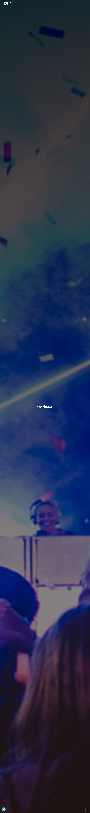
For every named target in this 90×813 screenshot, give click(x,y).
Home (38, 3)
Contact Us (83, 3)
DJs (42, 3)
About (76, 3)
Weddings (49, 3)
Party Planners (68, 3)
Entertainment (57, 3)
